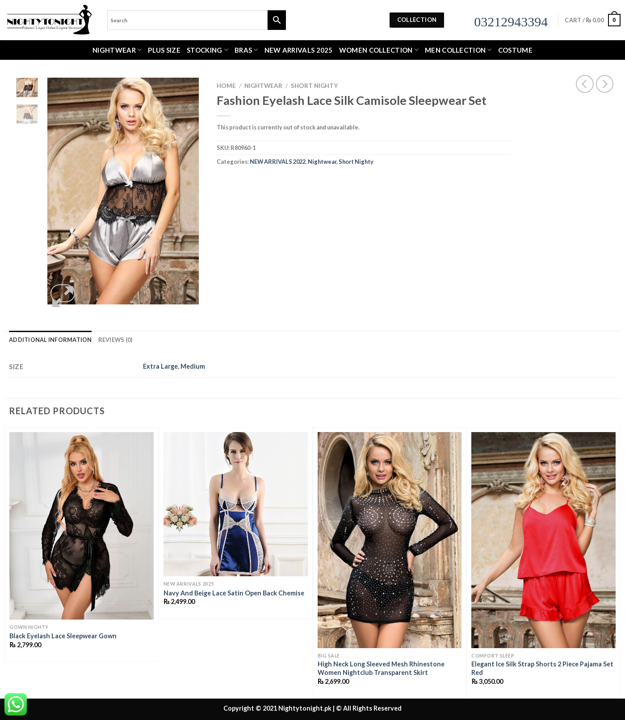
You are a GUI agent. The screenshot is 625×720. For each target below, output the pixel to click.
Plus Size (164, 50)
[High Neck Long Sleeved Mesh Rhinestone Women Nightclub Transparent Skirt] (390, 540)
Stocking (207, 50)
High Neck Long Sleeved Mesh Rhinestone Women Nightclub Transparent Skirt (381, 668)
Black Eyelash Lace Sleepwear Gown (63, 636)
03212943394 (511, 21)
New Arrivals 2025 (298, 50)
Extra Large (160, 366)
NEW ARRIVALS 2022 (278, 161)
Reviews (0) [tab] (115, 339)
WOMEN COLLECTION (379, 50)
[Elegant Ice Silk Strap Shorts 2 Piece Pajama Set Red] (543, 540)
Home (226, 85)
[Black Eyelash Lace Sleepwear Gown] (81, 526)
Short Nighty (314, 85)
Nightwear (117, 50)
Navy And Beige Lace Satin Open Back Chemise (234, 593)
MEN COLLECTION (458, 50)
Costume (515, 50)
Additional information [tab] (50, 339)
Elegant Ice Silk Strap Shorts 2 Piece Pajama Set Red (542, 668)
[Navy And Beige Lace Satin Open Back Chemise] (236, 504)
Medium (192, 366)
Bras (246, 50)
